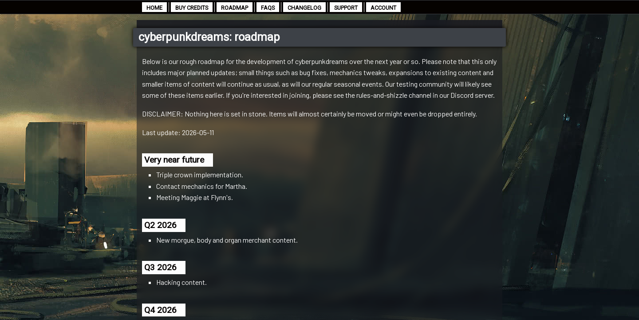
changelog (304, 7)
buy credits (191, 7)
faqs (268, 7)
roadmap (234, 7)
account (383, 7)
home (154, 7)
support (346, 7)
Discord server (471, 95)
